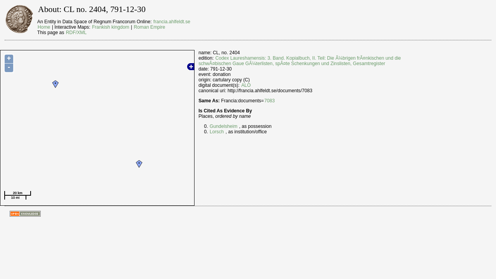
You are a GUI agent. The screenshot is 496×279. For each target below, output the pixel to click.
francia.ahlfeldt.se (171, 21)
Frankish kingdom (110, 27)
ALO (246, 85)
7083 (269, 100)
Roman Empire (149, 27)
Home (44, 27)
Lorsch (217, 131)
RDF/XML (76, 32)
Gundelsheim (224, 126)
